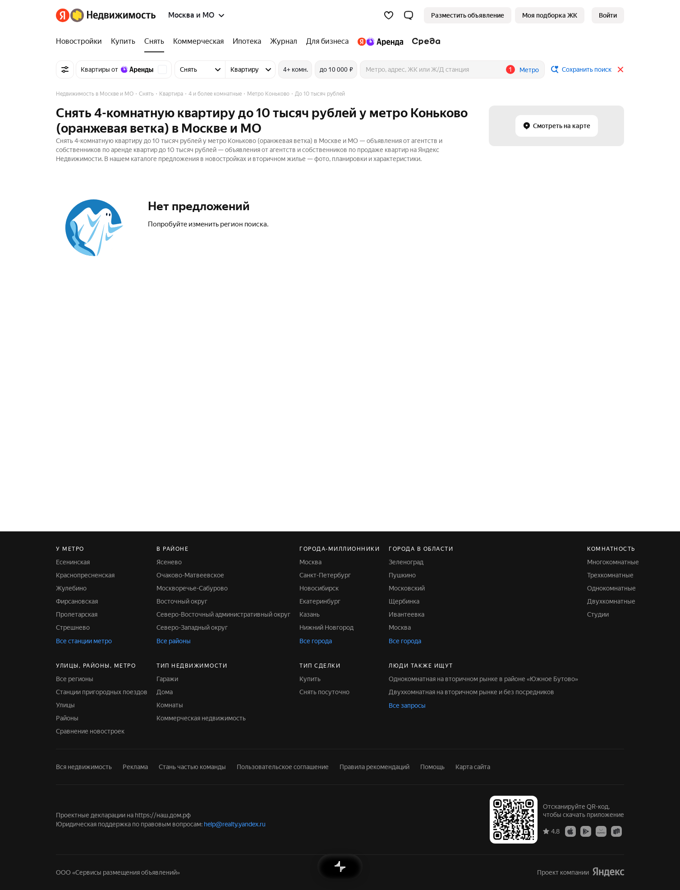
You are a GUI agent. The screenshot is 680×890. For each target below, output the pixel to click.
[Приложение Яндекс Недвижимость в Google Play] (585, 831)
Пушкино (402, 575)
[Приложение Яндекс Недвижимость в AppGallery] (601, 831)
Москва (310, 562)
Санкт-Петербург (325, 575)
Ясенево (169, 562)
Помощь (432, 766)
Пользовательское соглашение (283, 766)
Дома (164, 692)
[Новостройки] (81, 41)
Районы (67, 718)
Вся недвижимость (84, 766)
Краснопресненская (85, 575)
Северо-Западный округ (192, 627)
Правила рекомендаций (374, 766)
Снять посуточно (324, 692)
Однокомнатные (611, 588)
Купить (310, 678)
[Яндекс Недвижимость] (113, 15)
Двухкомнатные (611, 601)
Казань (309, 614)
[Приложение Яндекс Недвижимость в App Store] (570, 831)
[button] (408, 15)
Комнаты (169, 705)
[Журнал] (284, 41)
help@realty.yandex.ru (235, 824)
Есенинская (73, 562)
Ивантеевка (406, 614)
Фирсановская (77, 601)
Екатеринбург (319, 601)
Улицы (65, 705)
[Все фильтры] (65, 69)
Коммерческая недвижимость (201, 718)
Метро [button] (529, 70)
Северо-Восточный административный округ (223, 614)
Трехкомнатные (610, 575)
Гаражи (167, 678)
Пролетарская (76, 614)
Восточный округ (181, 601)
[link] (608, 15)
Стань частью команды (192, 766)
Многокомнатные (613, 562)
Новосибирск (319, 588)
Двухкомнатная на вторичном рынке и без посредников (471, 692)
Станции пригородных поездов (101, 692)
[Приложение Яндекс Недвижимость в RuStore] (616, 831)
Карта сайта (472, 766)
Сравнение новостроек (90, 731)
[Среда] (424, 41)
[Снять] (154, 41)
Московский (407, 588)
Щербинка (404, 601)
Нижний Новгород (326, 627)
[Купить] (123, 41)
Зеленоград (406, 562)
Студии (598, 614)
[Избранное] (389, 15)
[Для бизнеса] (327, 41)
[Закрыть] (620, 69)
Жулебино (71, 588)
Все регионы (74, 678)
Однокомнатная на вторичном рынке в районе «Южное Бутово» (483, 678)
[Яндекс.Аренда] (380, 41)
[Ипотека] (247, 41)
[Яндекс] (62, 15)
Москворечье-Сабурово (192, 588)
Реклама (135, 766)
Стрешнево (73, 627)
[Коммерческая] (198, 41)
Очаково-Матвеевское (190, 575)
